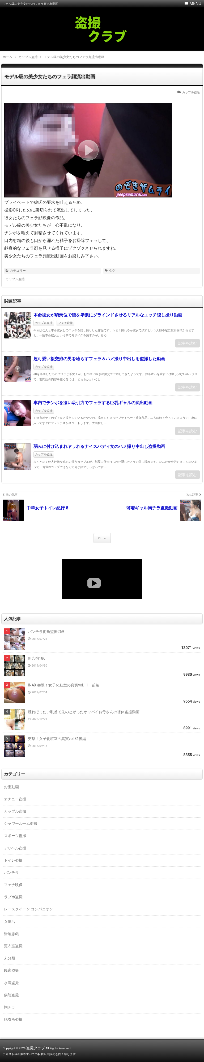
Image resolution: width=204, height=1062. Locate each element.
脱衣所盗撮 (13, 1019)
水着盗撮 (11, 983)
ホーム (102, 538)
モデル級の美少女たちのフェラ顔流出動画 (49, 76)
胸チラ (9, 1007)
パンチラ (11, 872)
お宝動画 (11, 787)
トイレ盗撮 (13, 860)
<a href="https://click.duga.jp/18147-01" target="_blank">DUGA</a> (102, 579)
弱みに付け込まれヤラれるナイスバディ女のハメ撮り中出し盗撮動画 (99, 446)
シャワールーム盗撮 (20, 823)
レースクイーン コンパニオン (28, 909)
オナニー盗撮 (15, 799)
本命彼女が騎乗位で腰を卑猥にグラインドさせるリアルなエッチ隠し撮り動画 (107, 315)
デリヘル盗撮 (15, 848)
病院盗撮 (11, 995)
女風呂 (9, 921)
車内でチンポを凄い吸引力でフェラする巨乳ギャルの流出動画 (92, 402)
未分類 (9, 958)
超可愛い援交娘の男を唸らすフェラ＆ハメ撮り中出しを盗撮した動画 (99, 358)
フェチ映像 (65, 323)
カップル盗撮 (191, 92)
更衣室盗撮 (13, 946)
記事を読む (187, 343)
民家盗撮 (11, 970)
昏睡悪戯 (11, 934)
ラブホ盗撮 (13, 897)
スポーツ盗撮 (15, 836)
